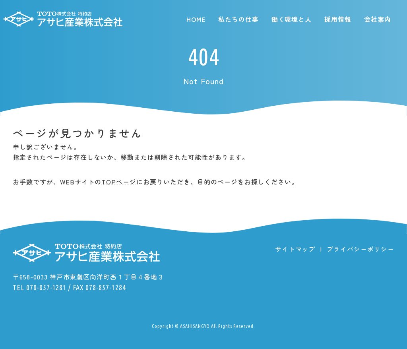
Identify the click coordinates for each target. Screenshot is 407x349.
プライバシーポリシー (360, 249)
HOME (195, 19)
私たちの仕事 (238, 19)
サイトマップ (295, 249)
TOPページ (118, 181)
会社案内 (377, 19)
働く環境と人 (291, 19)
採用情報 (337, 19)
